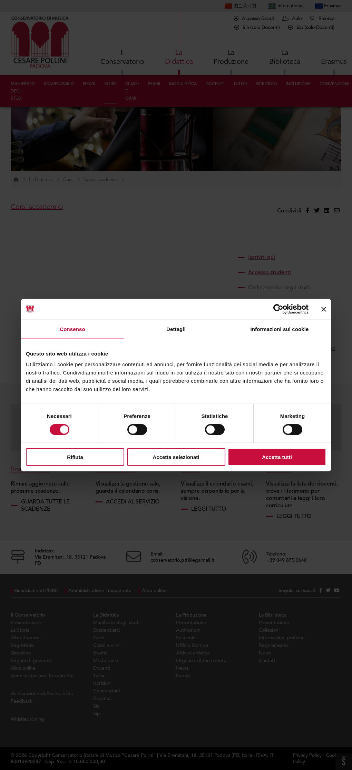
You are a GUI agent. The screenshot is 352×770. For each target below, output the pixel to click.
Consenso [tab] (72, 329)
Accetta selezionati (176, 457)
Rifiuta (75, 457)
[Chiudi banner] (323, 309)
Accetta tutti (277, 457)
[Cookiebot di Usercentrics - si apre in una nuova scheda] (278, 309)
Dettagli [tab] (176, 329)
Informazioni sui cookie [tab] (280, 329)
